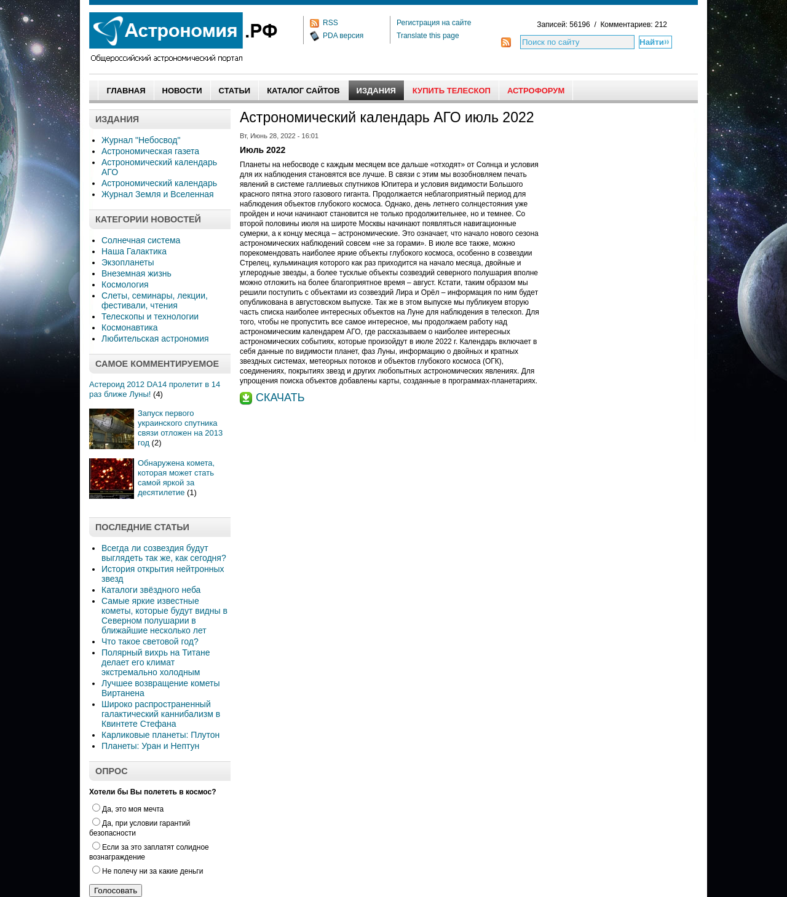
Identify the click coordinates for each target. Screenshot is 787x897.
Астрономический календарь (159, 183)
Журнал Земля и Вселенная (157, 194)
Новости (182, 90)
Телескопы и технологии (150, 316)
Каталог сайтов (303, 90)
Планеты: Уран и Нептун (150, 746)
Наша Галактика (134, 251)
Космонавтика (129, 327)
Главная (125, 90)
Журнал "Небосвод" (140, 140)
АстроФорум (535, 90)
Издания (376, 90)
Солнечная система (140, 240)
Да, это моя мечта (128, 809)
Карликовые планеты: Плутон (160, 735)
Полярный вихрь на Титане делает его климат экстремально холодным (155, 662)
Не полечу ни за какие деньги (147, 871)
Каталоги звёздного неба (150, 590)
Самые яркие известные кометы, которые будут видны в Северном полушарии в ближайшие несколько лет (164, 615)
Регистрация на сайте (434, 22)
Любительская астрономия (155, 338)
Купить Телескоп (452, 90)
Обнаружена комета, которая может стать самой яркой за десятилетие (176, 477)
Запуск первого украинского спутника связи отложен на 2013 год (180, 428)
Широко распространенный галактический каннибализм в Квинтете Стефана (160, 714)
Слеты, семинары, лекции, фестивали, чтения (154, 300)
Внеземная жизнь (136, 273)
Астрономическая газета (150, 151)
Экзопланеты (127, 262)
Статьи (235, 90)
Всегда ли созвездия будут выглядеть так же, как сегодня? (163, 553)
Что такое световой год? (150, 641)
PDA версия (343, 35)
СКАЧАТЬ (280, 397)
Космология (125, 284)
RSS (330, 22)
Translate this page (428, 35)
